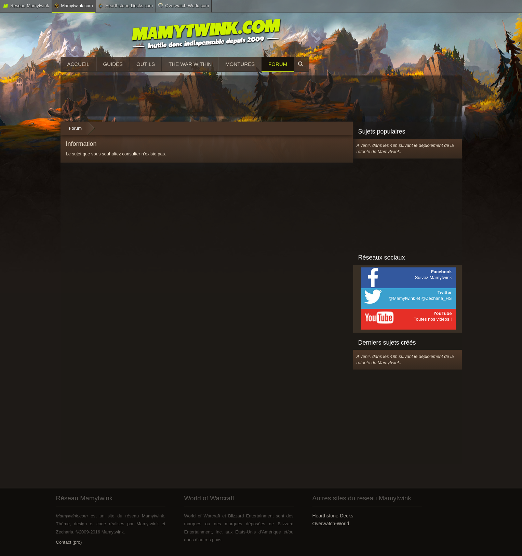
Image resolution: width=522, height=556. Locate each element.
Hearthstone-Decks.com (125, 6)
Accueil (78, 64)
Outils (145, 64)
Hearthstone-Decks (332, 515)
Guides (113, 64)
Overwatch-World (330, 523)
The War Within (190, 64)
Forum (277, 64)
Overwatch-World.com (183, 5)
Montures (240, 64)
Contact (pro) (69, 542)
